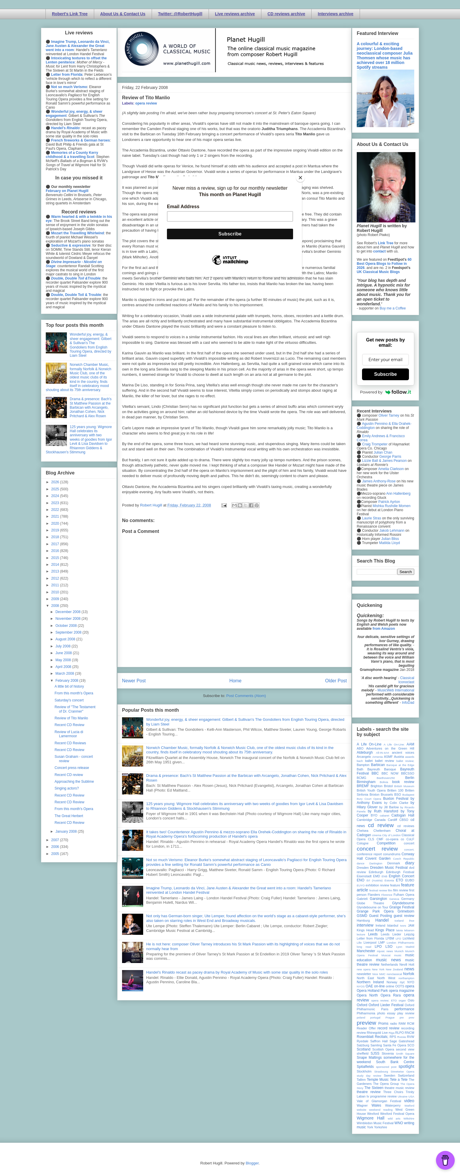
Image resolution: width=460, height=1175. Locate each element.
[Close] (300, 177)
